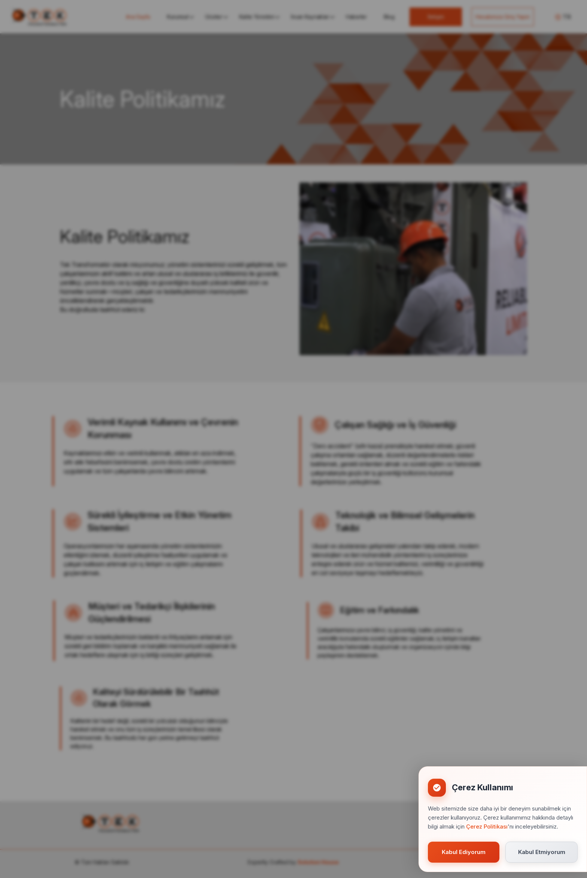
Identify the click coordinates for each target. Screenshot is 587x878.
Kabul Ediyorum (464, 852)
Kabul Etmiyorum (541, 852)
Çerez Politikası (487, 826)
